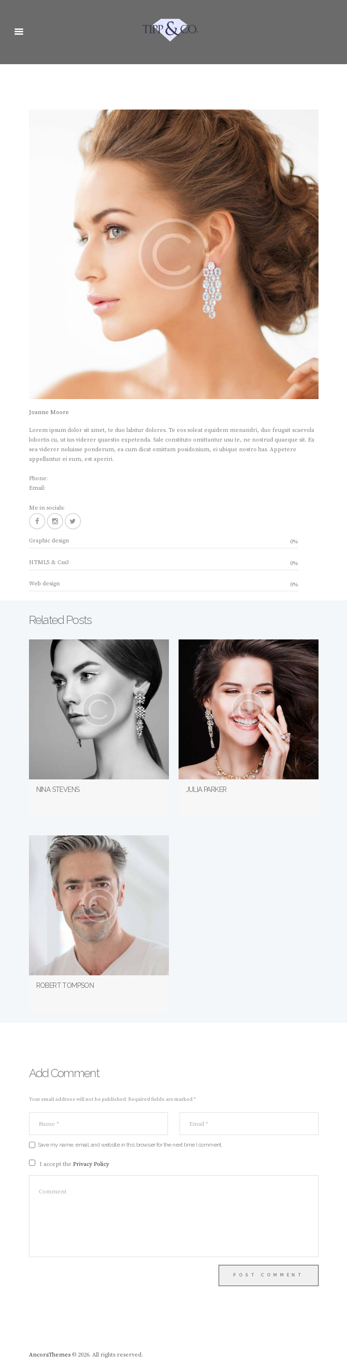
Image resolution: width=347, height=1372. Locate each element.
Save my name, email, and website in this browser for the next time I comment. (130, 1144)
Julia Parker (206, 789)
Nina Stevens (58, 789)
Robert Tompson (65, 985)
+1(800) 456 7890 (70, 478)
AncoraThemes (49, 1354)
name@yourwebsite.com (80, 488)
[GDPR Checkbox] (32, 1163)
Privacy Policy (91, 1164)
